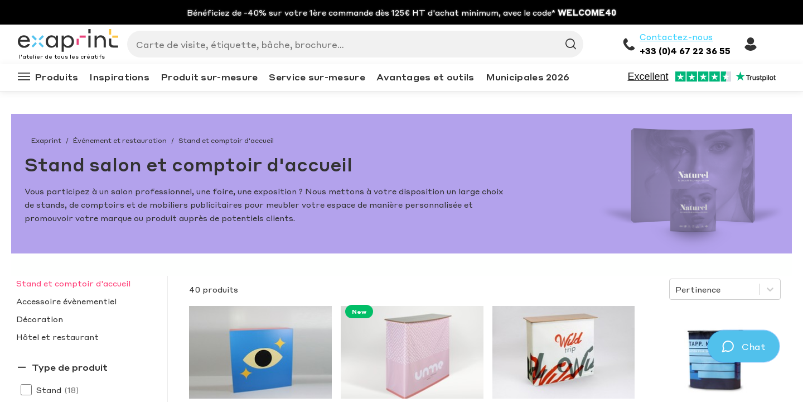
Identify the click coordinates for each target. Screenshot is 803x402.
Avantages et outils (425, 77)
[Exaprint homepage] (68, 41)
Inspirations (119, 77)
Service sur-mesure (317, 77)
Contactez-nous (676, 36)
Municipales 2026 (528, 77)
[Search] (350, 44)
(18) (71, 390)
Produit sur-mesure (209, 77)
